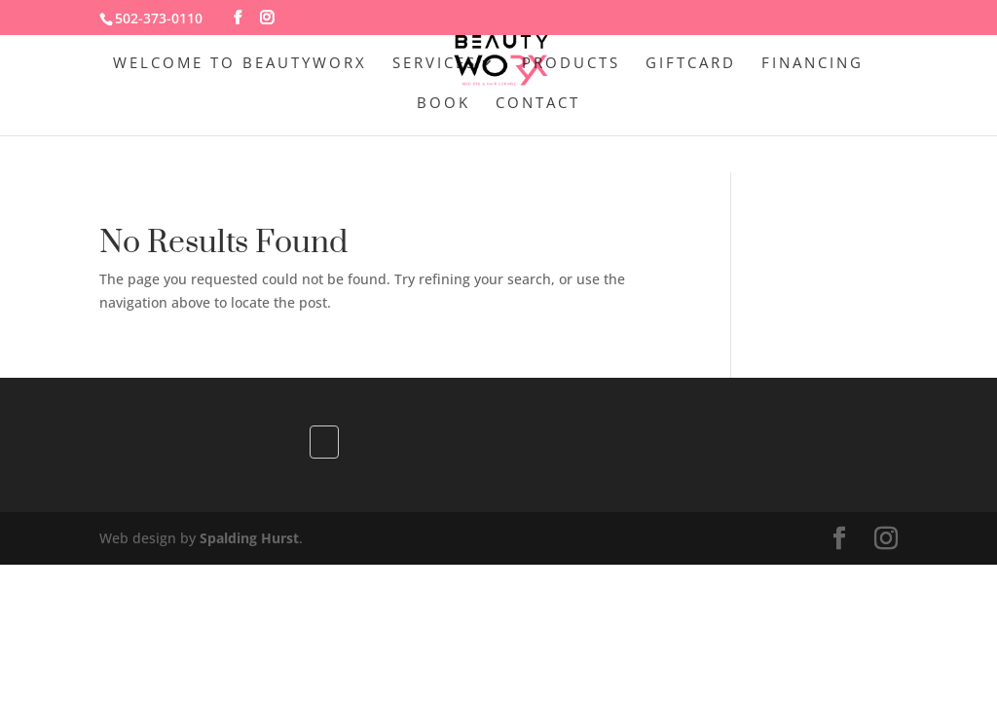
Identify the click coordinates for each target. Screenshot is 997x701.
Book (443, 103)
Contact (538, 103)
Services (434, 63)
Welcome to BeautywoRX (240, 63)
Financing (812, 63)
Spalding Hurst (249, 538)
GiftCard (691, 63)
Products (571, 63)
